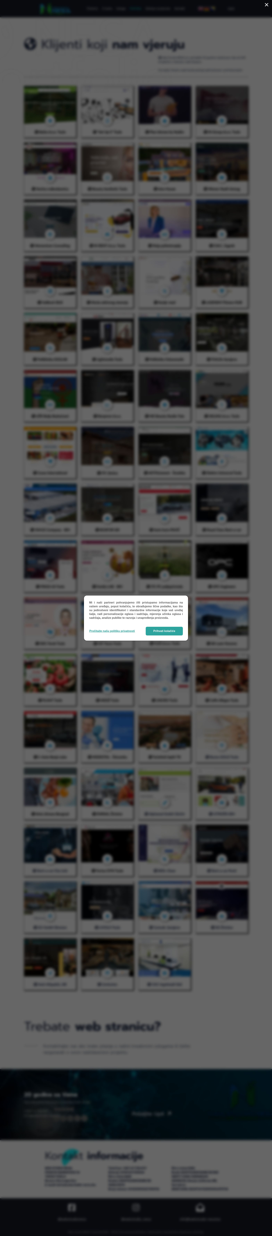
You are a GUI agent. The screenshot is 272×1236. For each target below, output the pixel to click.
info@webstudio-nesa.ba (247, 1219)
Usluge (120, 8)
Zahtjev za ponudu (158, 8)
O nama (107, 8)
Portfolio (135, 8)
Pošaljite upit (152, 1114)
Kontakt (180, 8)
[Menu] (230, 8)
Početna (92, 8)
